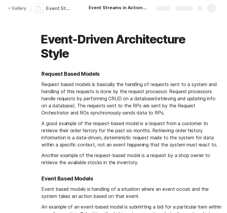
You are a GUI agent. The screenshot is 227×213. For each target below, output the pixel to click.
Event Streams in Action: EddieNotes (59, 8)
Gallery (17, 8)
